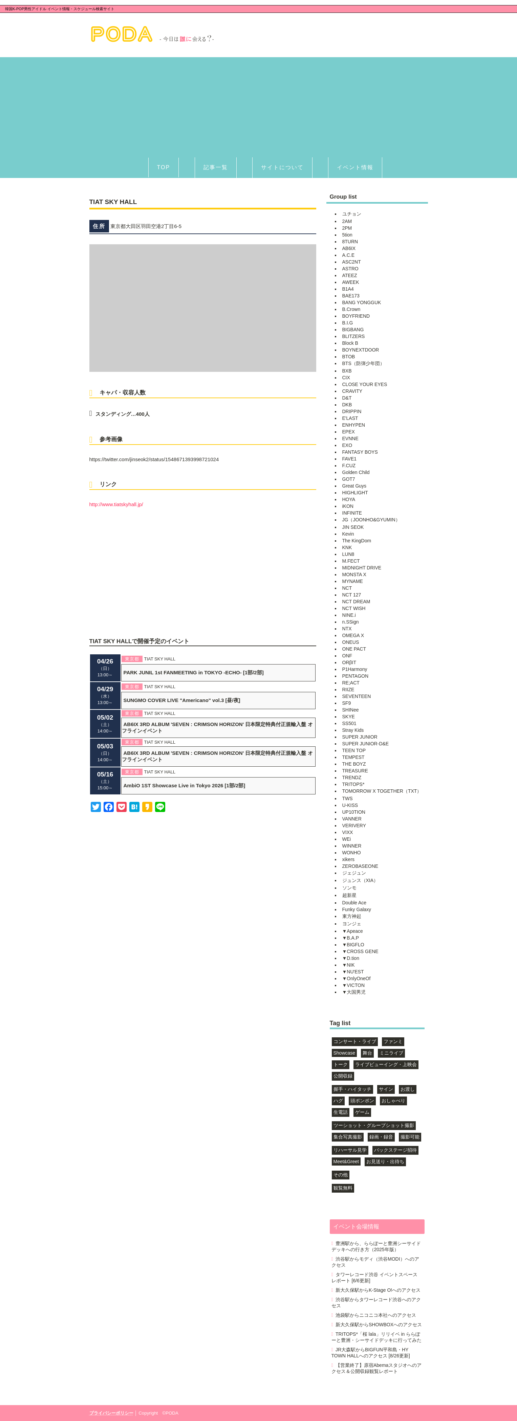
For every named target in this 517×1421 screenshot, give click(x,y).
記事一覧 (215, 167)
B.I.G (347, 322)
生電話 (340, 1112)
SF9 (346, 703)
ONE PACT (354, 649)
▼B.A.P (350, 938)
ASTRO (350, 268)
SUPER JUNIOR (360, 737)
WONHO (351, 852)
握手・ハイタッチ (352, 1089)
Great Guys (354, 486)
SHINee (350, 710)
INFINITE (352, 513)
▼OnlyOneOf (356, 978)
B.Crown (351, 309)
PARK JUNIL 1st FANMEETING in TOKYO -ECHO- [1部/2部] (194, 672)
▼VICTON (353, 985)
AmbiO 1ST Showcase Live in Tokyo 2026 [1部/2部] (184, 785)
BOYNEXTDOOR (360, 350)
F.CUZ (349, 465)
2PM (347, 228)
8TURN (350, 241)
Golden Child (356, 472)
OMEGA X (353, 635)
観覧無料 (342, 1188)
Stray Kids (353, 730)
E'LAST (350, 418)
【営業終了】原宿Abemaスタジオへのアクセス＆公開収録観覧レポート (376, 1368)
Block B (350, 343)
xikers (348, 859)
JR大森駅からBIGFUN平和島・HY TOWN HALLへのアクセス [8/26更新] (370, 1352)
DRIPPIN (352, 411)
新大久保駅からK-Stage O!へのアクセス (378, 1290)
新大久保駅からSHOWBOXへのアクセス (379, 1324)
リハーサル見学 (350, 1150)
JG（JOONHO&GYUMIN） (371, 519)
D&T (347, 398)
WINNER (352, 846)
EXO (347, 445)
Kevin (348, 534)
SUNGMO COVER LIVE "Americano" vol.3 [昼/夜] (182, 700)
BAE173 (351, 295)
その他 (340, 1174)
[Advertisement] (258, 104)
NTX (347, 628)
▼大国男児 (354, 992)
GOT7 (348, 479)
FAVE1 (349, 458)
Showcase (344, 1053)
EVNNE (350, 438)
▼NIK (348, 965)
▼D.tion (350, 958)
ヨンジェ (351, 923)
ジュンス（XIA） (360, 880)
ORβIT (349, 662)
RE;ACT (351, 682)
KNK (347, 547)
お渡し (408, 1089)
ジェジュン (354, 873)
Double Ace (354, 902)
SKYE (348, 716)
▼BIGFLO (353, 944)
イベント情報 (355, 167)
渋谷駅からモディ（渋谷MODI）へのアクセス (375, 1262)
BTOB (348, 356)
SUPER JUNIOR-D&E (365, 743)
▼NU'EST (353, 971)
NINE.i (349, 615)
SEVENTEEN (356, 696)
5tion (347, 235)
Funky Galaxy (356, 909)
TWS (347, 798)
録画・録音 (381, 1137)
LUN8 (348, 554)
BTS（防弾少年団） (363, 363)
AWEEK (350, 282)
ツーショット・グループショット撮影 (373, 1125)
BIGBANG (353, 329)
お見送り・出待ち (385, 1161)
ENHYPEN (353, 425)
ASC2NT (351, 262)
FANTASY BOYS (360, 452)
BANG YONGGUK (361, 302)
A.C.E (348, 255)
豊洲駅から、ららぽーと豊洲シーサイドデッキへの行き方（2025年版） (376, 1246)
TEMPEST (353, 757)
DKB (347, 404)
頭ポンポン (362, 1100)
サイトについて (282, 167)
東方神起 (351, 916)
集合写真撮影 (347, 1137)
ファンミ (393, 1041)
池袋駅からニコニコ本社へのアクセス (376, 1315)
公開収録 (342, 1076)
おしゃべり (393, 1100)
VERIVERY (354, 825)
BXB (347, 371)
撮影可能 (410, 1137)
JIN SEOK (353, 527)
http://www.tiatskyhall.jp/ (116, 504)
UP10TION (353, 812)
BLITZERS (353, 336)
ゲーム (362, 1112)
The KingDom (356, 540)
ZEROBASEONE (360, 866)
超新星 (349, 895)
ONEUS (350, 642)
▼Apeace (352, 931)
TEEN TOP (354, 750)
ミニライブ (391, 1053)
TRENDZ (352, 777)
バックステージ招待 (395, 1150)
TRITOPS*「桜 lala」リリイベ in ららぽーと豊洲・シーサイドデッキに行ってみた (376, 1337)
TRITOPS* (353, 784)
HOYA (349, 499)
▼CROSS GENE (360, 951)
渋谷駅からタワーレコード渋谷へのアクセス (376, 1302)
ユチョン (351, 214)
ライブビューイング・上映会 (386, 1064)
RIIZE (348, 689)
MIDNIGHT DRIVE (362, 567)
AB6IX (349, 248)
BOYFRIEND (356, 316)
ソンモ (349, 887)
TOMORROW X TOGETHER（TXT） (382, 791)
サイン (386, 1089)
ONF (347, 655)
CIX (346, 377)
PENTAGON (355, 676)
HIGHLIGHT (355, 492)
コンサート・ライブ (354, 1041)
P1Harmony (354, 669)
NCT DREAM (356, 601)
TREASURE (355, 770)
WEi (346, 839)
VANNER (352, 818)
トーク (340, 1064)
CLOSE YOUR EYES (364, 384)
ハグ (338, 1100)
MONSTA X (354, 574)
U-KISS (350, 805)
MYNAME (352, 581)
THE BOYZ (354, 764)
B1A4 (348, 289)
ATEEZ (349, 275)
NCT (347, 588)
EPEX (348, 431)
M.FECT (351, 561)
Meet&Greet (346, 1161)
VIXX (347, 832)
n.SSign (350, 622)
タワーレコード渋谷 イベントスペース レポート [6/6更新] (374, 1277)
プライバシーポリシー (111, 1413)
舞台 (367, 1053)
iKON (347, 506)
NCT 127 (351, 594)
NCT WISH (354, 608)
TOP (163, 167)
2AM (347, 221)
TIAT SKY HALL (160, 658)
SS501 (349, 723)
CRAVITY (352, 391)
